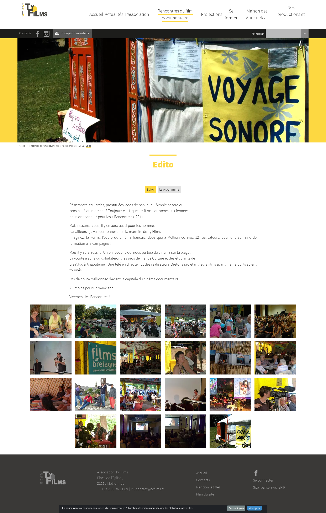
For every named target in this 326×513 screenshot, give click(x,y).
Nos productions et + (291, 14)
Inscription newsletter (72, 33)
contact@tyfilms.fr (150, 489)
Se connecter (263, 480)
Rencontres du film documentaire (175, 14)
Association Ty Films (112, 472)
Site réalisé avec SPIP (269, 487)
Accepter (254, 508)
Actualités (114, 14)
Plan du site (205, 494)
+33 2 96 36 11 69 (114, 489)
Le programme (169, 189)
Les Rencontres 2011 (73, 145)
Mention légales (208, 487)
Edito (150, 189)
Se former (231, 14)
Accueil (96, 14)
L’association (137, 14)
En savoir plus (236, 508)
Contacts (25, 33)
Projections (211, 14)
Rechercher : (258, 33)
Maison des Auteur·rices (257, 14)
